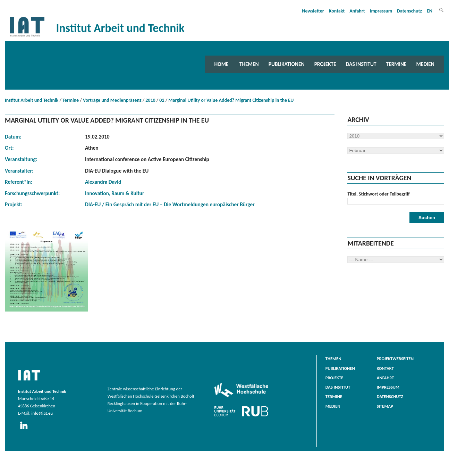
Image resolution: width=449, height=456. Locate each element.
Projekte (325, 64)
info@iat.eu (42, 413)
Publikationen (287, 64)
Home (221, 64)
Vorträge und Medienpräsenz (112, 100)
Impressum (381, 11)
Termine (396, 64)
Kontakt (337, 11)
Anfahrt (357, 11)
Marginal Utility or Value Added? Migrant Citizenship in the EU (231, 100)
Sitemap (385, 406)
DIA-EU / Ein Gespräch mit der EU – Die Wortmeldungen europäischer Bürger (170, 204)
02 (161, 100)
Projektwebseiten (395, 358)
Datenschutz (409, 11)
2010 (150, 100)
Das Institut (361, 64)
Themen (249, 64)
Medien (425, 64)
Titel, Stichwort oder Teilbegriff (378, 194)
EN (429, 11)
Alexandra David (103, 182)
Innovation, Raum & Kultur (114, 193)
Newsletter (313, 11)
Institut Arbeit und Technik (31, 100)
